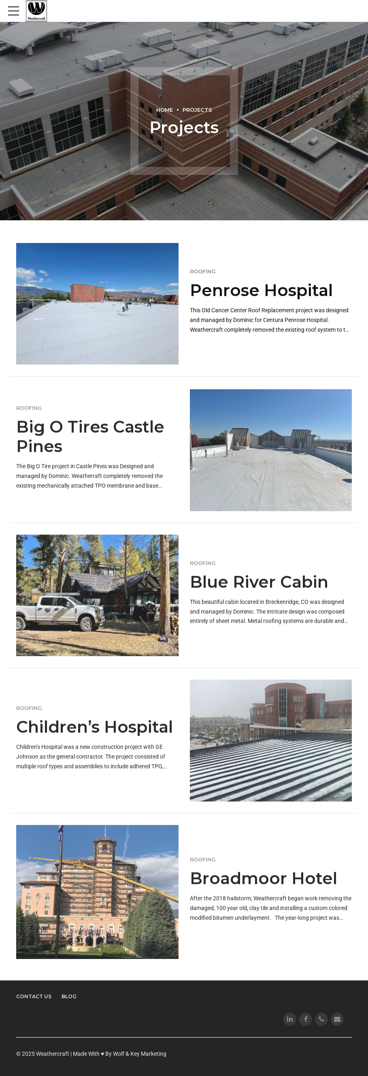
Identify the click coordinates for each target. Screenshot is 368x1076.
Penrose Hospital (261, 290)
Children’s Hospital (94, 734)
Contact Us (33, 996)
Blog (69, 996)
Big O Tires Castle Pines (90, 444)
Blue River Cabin (259, 589)
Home (164, 110)
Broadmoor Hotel (263, 886)
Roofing (203, 272)
